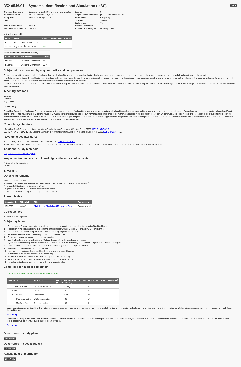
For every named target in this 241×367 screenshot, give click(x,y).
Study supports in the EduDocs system (19, 154)
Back (233, 5)
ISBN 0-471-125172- (111, 132)
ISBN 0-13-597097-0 (100, 129)
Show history (12, 314)
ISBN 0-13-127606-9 (66, 142)
